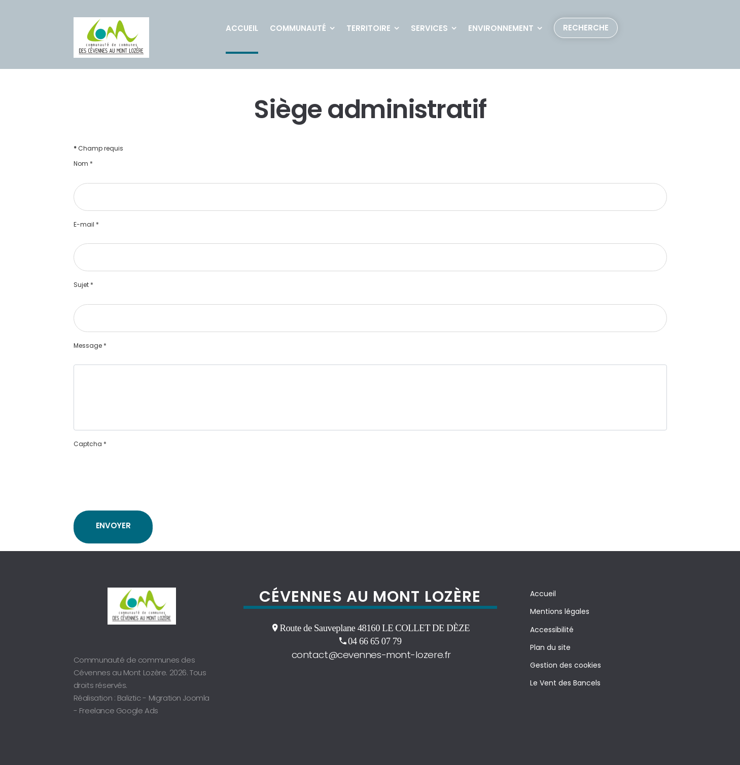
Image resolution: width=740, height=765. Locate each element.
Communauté (298, 28)
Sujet (83, 284)
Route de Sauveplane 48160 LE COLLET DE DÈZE (374, 627)
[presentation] (151, 482)
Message (90, 345)
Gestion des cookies (565, 665)
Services (429, 28)
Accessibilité (552, 630)
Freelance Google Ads (118, 710)
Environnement (501, 28)
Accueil (242, 28)
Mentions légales (559, 611)
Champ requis (98, 148)
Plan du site (550, 647)
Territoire (368, 28)
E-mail (86, 224)
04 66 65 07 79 (375, 640)
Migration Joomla (179, 698)
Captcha (90, 444)
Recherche (586, 27)
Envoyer (113, 525)
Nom (83, 163)
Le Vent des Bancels (565, 683)
